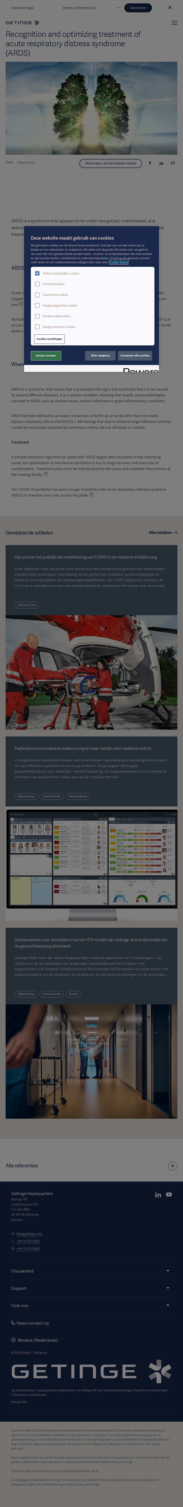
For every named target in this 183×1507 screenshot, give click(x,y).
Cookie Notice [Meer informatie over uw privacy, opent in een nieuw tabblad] (119, 262)
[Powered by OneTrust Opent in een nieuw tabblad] (140, 369)
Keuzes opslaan (46, 355)
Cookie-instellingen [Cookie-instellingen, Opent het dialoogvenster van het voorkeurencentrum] (49, 338)
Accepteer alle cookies (135, 355)
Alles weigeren (100, 355)
